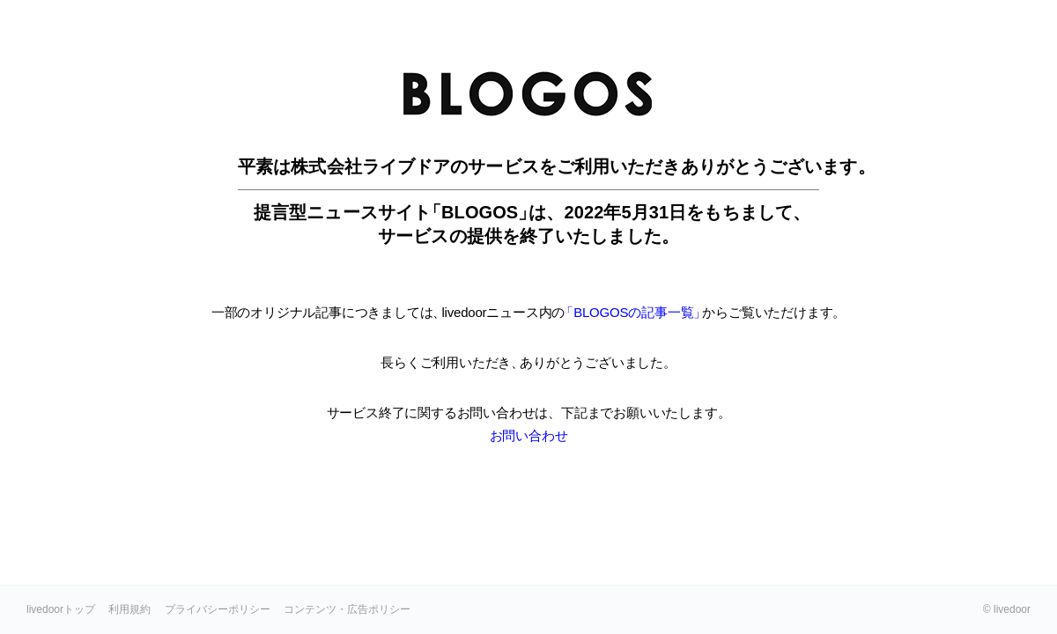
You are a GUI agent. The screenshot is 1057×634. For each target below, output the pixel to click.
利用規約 (129, 609)
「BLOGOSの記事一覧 (631, 312)
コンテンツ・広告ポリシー (347, 609)
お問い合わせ (529, 435)
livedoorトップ (60, 609)
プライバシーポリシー (217, 609)
